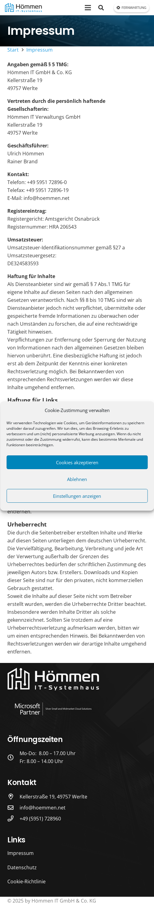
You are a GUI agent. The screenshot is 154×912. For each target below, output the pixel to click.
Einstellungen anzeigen (77, 496)
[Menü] (88, 7)
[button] (101, 7)
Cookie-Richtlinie (26, 881)
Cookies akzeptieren (77, 462)
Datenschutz (22, 867)
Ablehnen (77, 479)
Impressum (20, 853)
